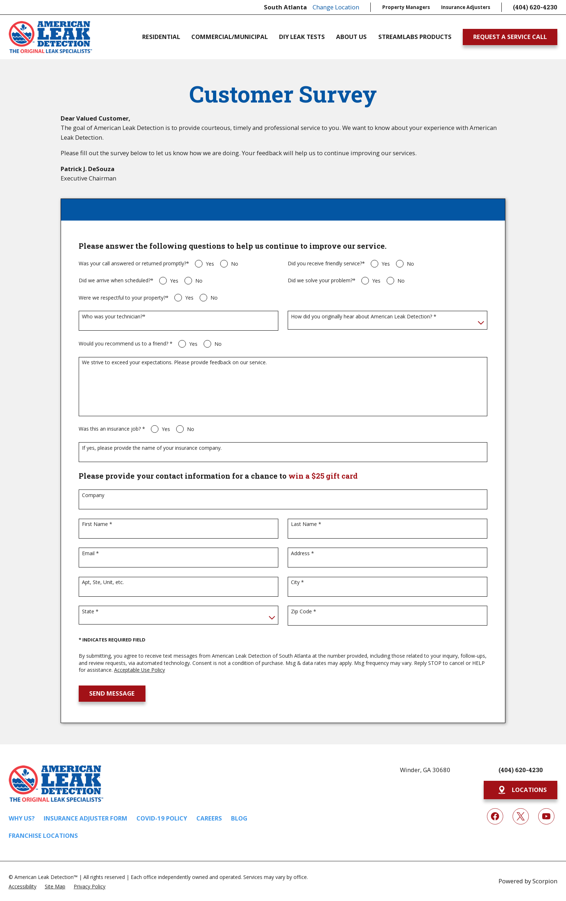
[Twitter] (521, 816)
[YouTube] (546, 816)
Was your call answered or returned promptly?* (134, 264)
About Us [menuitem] (351, 37)
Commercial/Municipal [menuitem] (229, 37)
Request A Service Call (510, 36)
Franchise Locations (43, 835)
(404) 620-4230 (535, 7)
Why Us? (22, 818)
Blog (239, 818)
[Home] (50, 37)
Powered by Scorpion (527, 881)
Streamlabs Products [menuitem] (415, 37)
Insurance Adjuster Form (85, 818)
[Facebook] (495, 816)
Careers (209, 818)
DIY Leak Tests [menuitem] (302, 37)
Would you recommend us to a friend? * (126, 344)
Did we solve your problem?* (322, 281)
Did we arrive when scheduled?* (116, 281)
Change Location (336, 7)
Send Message (112, 693)
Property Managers (406, 7)
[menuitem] (22, 886)
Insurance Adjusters (465, 7)
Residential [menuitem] (161, 37)
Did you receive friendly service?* (326, 264)
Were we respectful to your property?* (124, 298)
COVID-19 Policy (161, 818)
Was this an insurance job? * (112, 429)
